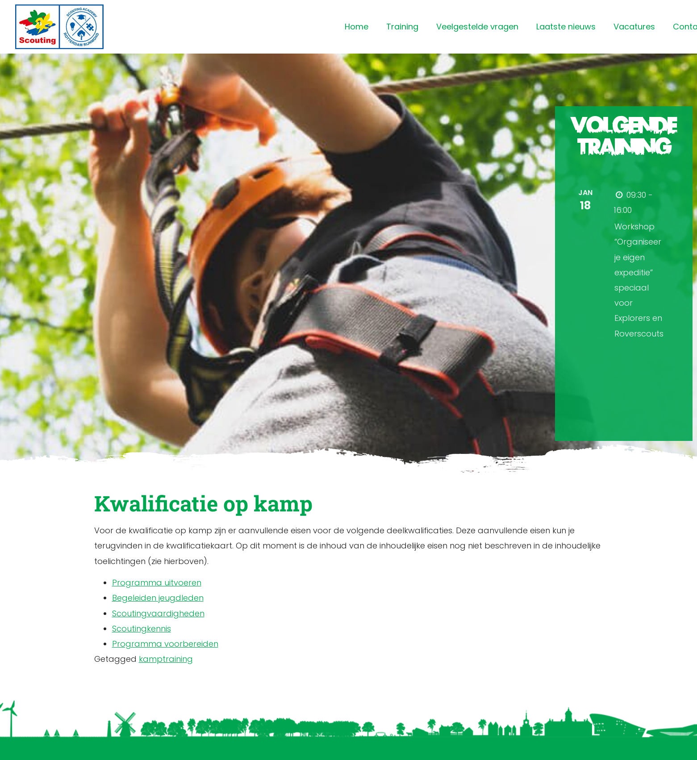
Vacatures (634, 26)
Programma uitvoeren (156, 582)
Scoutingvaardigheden (158, 613)
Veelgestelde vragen (477, 26)
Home (356, 26)
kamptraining (166, 658)
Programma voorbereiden (165, 643)
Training (402, 26)
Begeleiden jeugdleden (158, 597)
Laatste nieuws (566, 26)
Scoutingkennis (141, 628)
